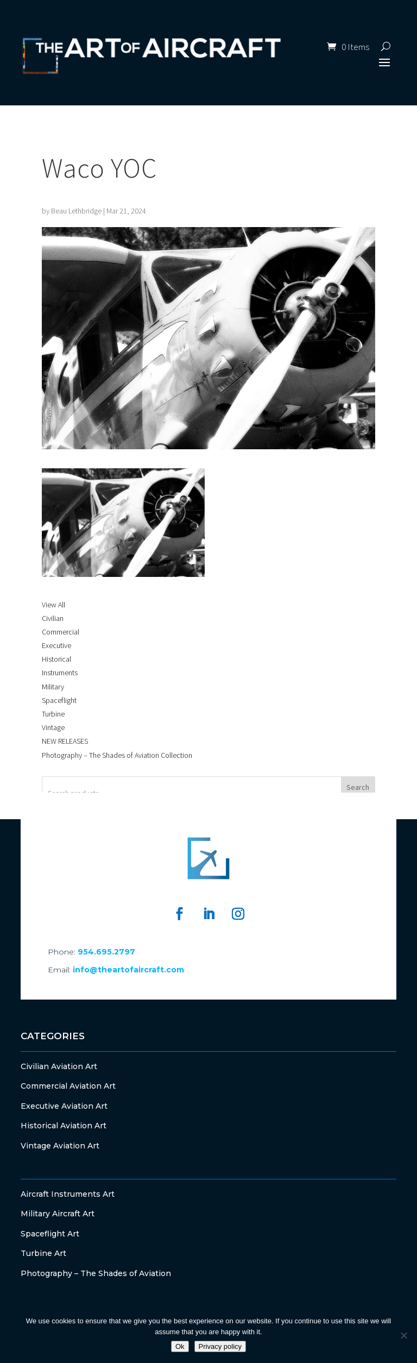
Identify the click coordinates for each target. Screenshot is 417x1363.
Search (357, 787)
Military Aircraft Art (57, 1213)
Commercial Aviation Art (68, 1086)
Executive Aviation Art (64, 1106)
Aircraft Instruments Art (68, 1194)
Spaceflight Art (50, 1234)
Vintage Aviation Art (60, 1146)
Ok (180, 1346)
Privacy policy (220, 1346)
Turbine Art (43, 1253)
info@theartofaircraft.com (128, 970)
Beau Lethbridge (76, 211)
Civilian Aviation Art (59, 1066)
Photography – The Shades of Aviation (96, 1273)
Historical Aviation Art (63, 1125)
